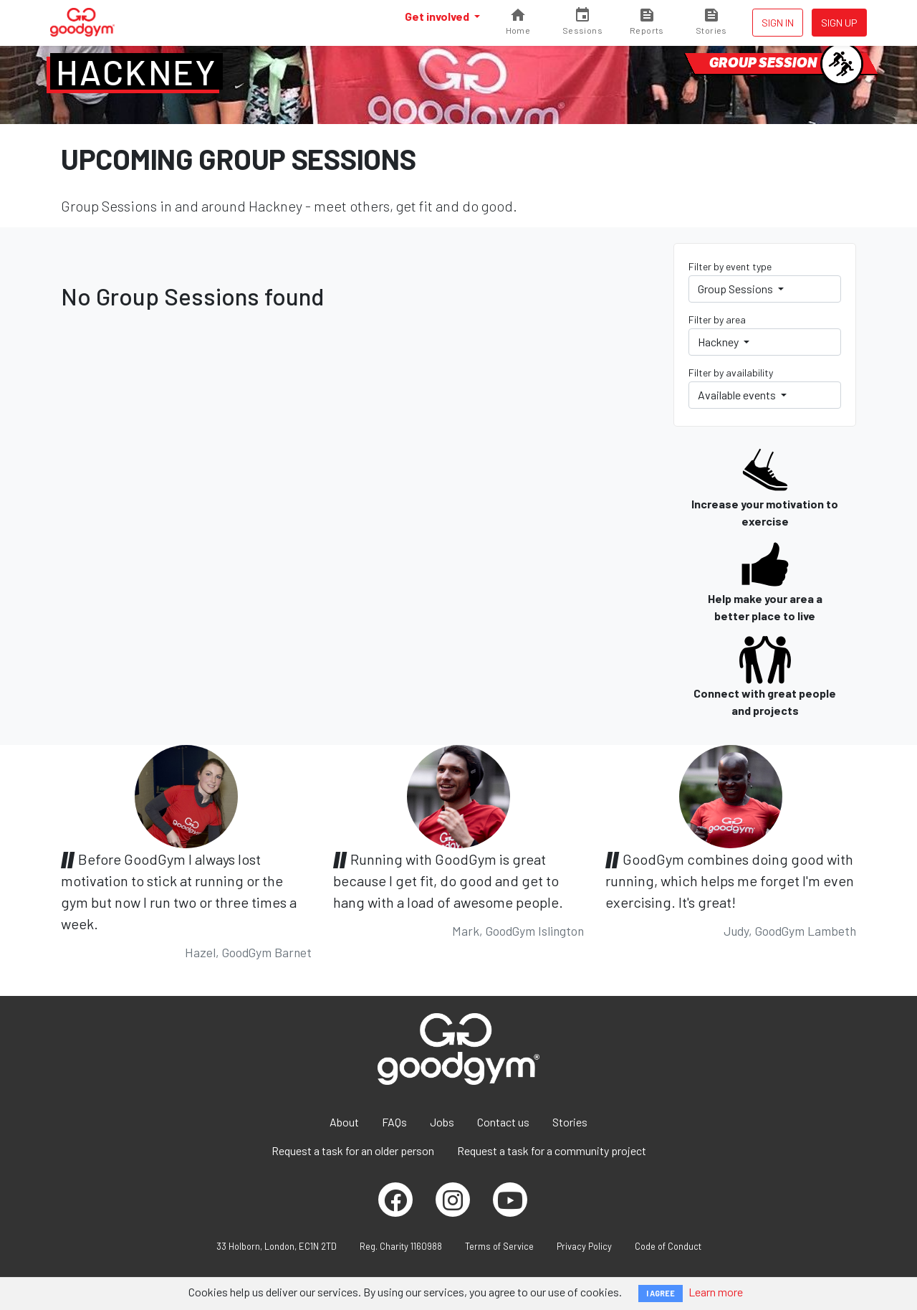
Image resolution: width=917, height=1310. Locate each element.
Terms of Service (499, 1246)
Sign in (778, 22)
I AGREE (660, 1293)
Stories (569, 1122)
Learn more (715, 1292)
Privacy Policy (584, 1246)
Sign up (839, 22)
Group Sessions (736, 288)
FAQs (394, 1122)
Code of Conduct (668, 1246)
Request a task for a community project (551, 1150)
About (344, 1122)
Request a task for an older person (353, 1150)
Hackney (136, 71)
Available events (738, 395)
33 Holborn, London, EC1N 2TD (276, 1246)
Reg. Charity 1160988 (401, 1246)
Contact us (503, 1122)
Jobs (442, 1122)
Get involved (438, 16)
